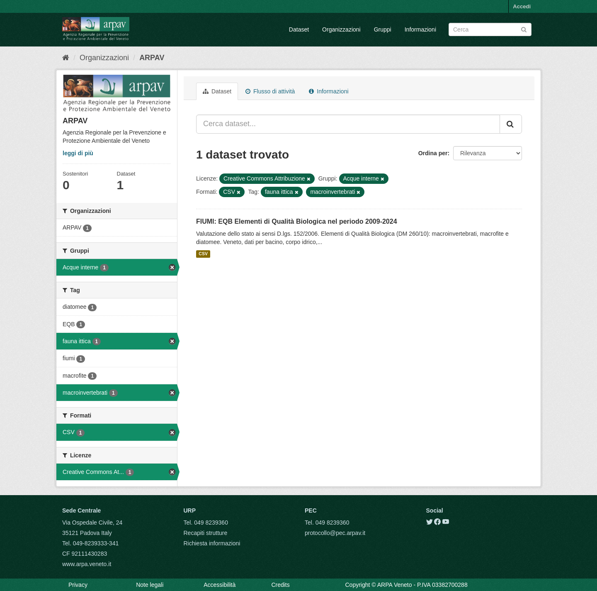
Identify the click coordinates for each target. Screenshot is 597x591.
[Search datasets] (490, 29)
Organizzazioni (341, 29)
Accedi (522, 6)
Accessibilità (219, 584)
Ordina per (433, 153)
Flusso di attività (270, 91)
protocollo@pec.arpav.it (335, 533)
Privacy (77, 584)
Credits (280, 584)
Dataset (299, 29)
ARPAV (151, 58)
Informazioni (420, 29)
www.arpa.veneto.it (86, 564)
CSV (203, 254)
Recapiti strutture (206, 533)
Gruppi (382, 29)
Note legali (149, 584)
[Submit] (523, 28)
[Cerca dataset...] (348, 124)
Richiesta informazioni (212, 543)
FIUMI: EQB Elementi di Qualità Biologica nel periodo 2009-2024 (296, 221)
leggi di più (78, 153)
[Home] (65, 58)
